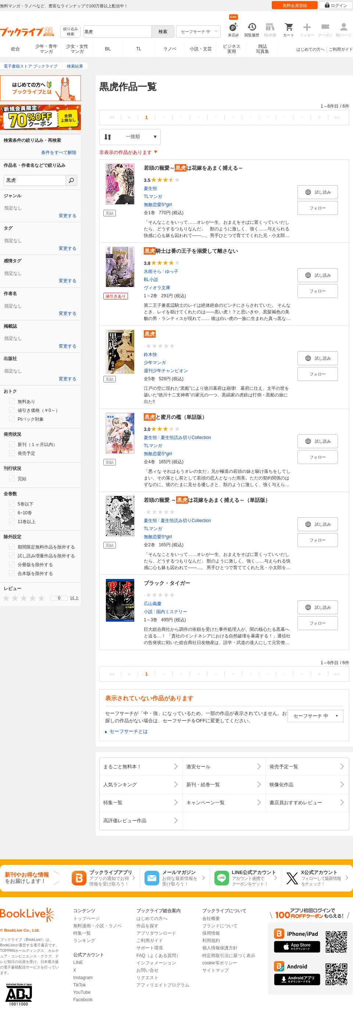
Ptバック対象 (26, 419)
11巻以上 (22, 521)
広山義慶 (152, 603)
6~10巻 (20, 512)
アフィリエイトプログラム (162, 985)
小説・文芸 (201, 48)
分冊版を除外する (31, 564)
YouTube (81, 992)
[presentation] (4, 597)
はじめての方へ (310, 49)
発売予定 (22, 453)
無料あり (22, 401)
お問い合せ (147, 970)
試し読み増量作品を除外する (42, 555)
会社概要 (211, 918)
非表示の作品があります (125, 152)
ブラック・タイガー (167, 583)
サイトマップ (215, 970)
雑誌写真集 (262, 49)
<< (112, 117)
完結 (17, 478)
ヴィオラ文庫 (157, 287)
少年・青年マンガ (46, 49)
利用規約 (211, 940)
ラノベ (169, 48)
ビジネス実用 (231, 49)
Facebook (83, 999)
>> (336, 117)
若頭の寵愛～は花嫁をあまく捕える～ (193, 168)
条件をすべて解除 (58, 152)
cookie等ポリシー (219, 963)
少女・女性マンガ (77, 49)
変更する (67, 215)
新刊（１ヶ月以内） (33, 444)
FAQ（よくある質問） (158, 955)
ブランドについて (220, 925)
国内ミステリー (171, 611)
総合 (15, 48)
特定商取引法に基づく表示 (228, 955)
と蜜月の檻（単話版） (175, 417)
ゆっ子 (171, 271)
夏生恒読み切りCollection (186, 437)
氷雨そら (152, 271)
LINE (78, 962)
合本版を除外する (31, 573)
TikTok (79, 985)
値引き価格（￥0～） (34, 410)
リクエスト (147, 977)
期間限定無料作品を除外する (42, 547)
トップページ (86, 918)
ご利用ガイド (341, 49)
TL (138, 48)
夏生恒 (150, 188)
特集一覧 (82, 933)
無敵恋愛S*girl (158, 204)
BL (108, 48)
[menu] (59, 598)
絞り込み (70, 32)
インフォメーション (156, 963)
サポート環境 (149, 947)
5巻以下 (21, 504)
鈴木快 (150, 354)
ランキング (84, 940)
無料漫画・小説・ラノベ (97, 925)
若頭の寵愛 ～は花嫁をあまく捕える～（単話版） (207, 500)
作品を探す (147, 925)
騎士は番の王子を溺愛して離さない (191, 251)
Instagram (83, 977)
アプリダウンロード (156, 933)
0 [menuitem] (59, 598)
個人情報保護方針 (220, 947)
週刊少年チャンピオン (166, 370)
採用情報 (211, 933)
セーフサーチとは (129, 731)
